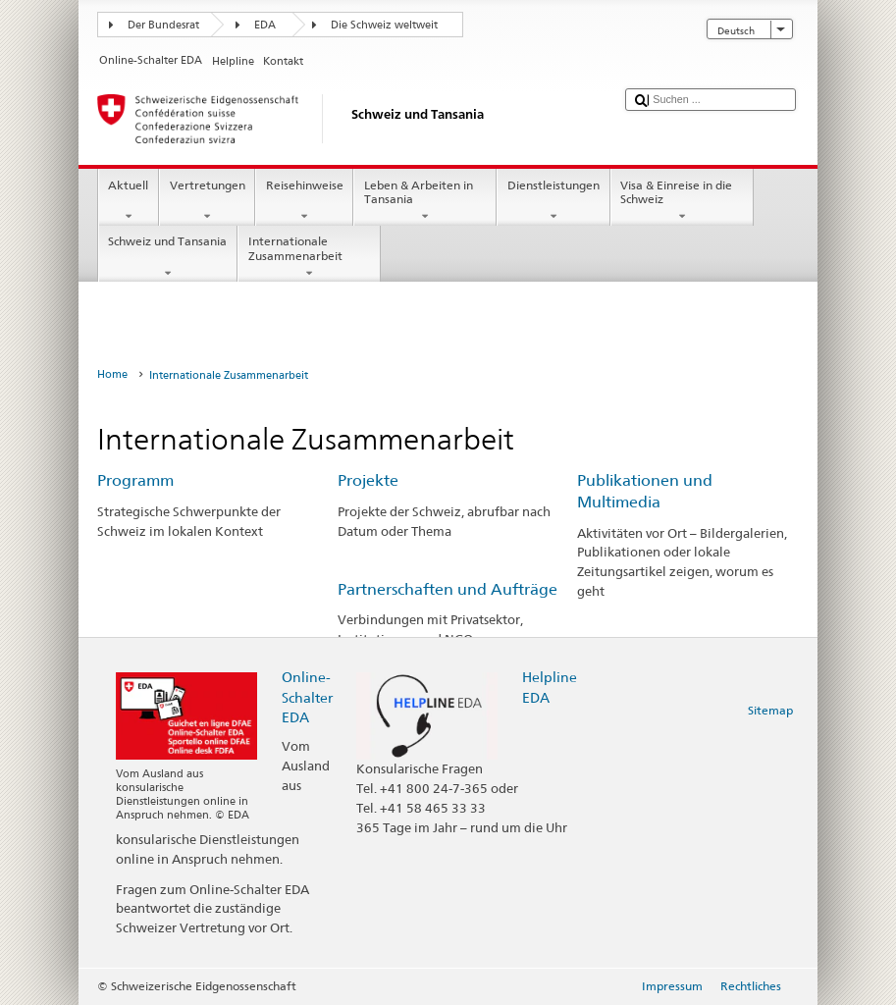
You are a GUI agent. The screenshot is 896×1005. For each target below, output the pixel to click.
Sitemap (770, 710)
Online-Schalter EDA (307, 696)
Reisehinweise (304, 201)
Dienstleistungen (553, 201)
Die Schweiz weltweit (384, 25)
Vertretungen (207, 201)
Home (112, 374)
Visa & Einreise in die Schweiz (682, 201)
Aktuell (128, 201)
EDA (265, 25)
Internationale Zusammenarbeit (309, 257)
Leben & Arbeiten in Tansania (425, 201)
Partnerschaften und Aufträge (447, 589)
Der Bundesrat (163, 25)
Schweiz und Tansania (168, 257)
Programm (135, 480)
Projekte (368, 480)
